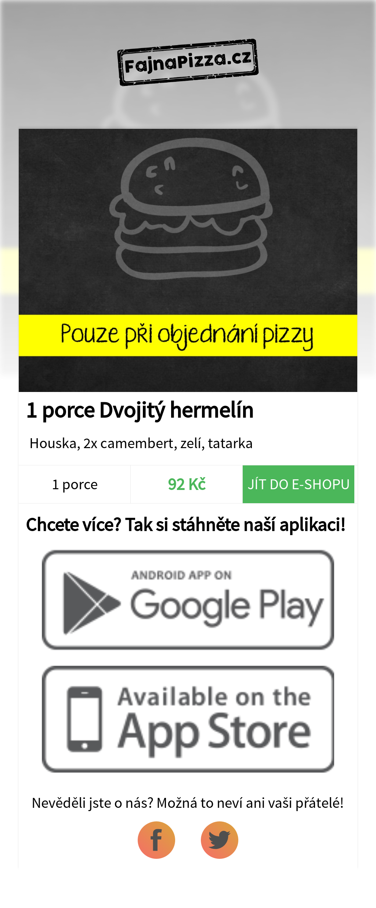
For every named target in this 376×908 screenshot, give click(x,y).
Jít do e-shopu (298, 484)
